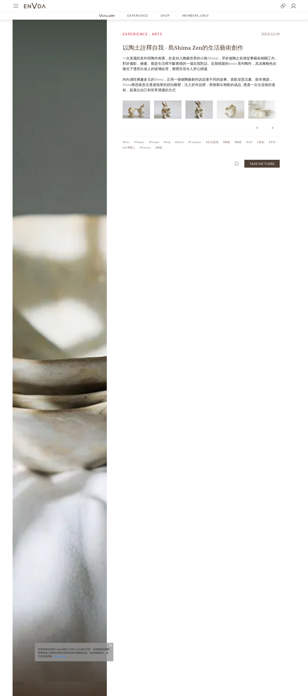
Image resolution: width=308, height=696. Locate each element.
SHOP (165, 15)
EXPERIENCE (137, 15)
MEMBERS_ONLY (195, 15)
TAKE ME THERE (262, 163)
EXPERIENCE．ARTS (142, 34)
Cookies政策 (59, 656)
